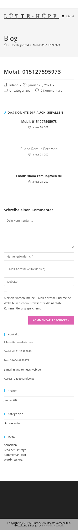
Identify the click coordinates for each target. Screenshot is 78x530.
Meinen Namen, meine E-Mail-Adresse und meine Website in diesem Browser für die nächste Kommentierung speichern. (37, 303)
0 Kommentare (51, 90)
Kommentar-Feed (15, 455)
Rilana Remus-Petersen (39, 148)
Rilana (13, 85)
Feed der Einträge (15, 450)
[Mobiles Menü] (68, 16)
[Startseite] (5, 45)
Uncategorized (20, 90)
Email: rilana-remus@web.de (39, 176)
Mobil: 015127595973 (46, 45)
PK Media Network (53, 525)
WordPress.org (13, 459)
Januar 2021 (11, 400)
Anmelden (10, 445)
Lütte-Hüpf (31, 16)
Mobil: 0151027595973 (39, 121)
